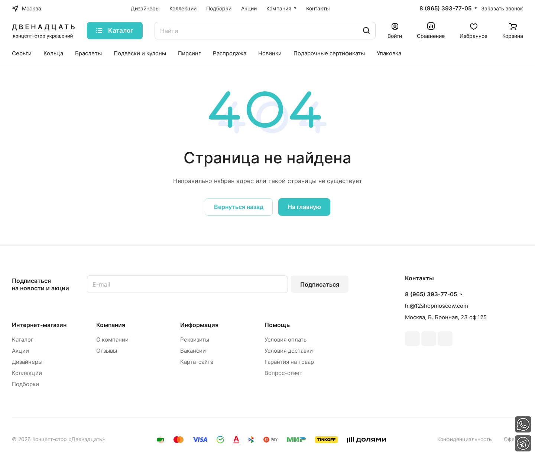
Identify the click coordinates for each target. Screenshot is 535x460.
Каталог (22, 339)
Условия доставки (289, 350)
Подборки (25, 384)
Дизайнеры (27, 361)
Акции (20, 350)
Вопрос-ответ (283, 372)
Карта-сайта (196, 361)
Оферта (513, 439)
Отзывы (106, 350)
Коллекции (27, 372)
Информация (199, 325)
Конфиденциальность (464, 439)
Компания (110, 325)
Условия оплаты (286, 339)
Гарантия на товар (289, 361)
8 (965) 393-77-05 (445, 8)
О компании (112, 339)
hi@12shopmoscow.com (436, 305)
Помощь (277, 325)
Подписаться (319, 284)
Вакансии (193, 350)
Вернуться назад (238, 207)
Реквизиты (194, 339)
